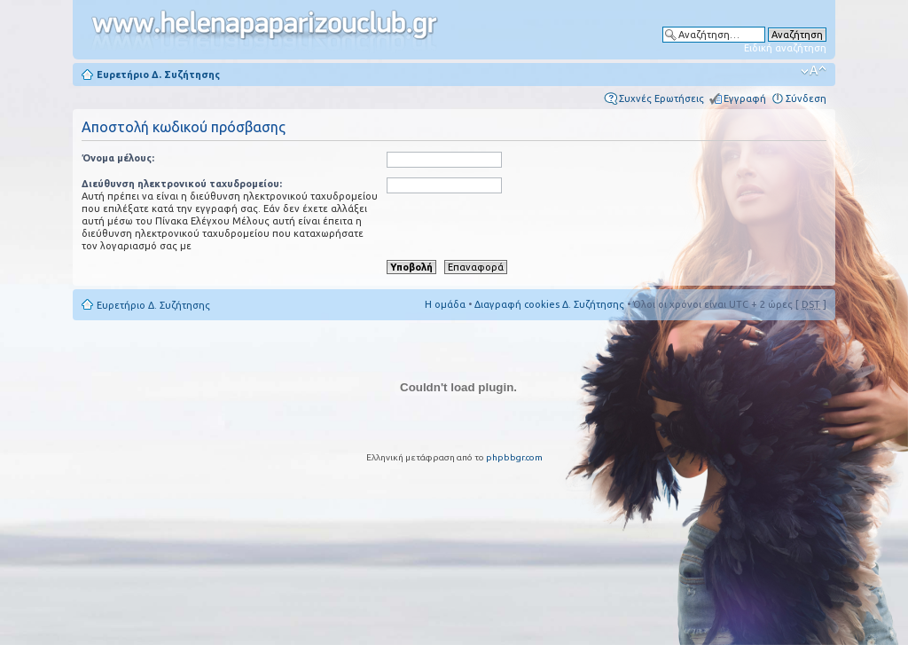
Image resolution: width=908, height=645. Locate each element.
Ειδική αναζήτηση (785, 48)
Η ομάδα (445, 304)
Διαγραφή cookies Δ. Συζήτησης (549, 304)
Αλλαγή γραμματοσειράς (813, 71)
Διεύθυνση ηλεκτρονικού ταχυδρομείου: (182, 183)
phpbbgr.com (514, 457)
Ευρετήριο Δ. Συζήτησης (158, 74)
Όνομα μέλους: (118, 158)
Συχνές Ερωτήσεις (661, 98)
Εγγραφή (745, 98)
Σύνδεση (806, 98)
